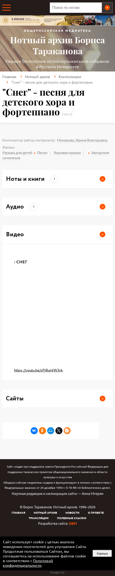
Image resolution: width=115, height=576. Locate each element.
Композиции (70, 76)
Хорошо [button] (102, 553)
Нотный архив (37, 76)
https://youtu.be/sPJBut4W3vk (38, 370)
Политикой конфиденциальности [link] (28, 563)
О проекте (96, 512)
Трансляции (39, 518)
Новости (72, 512)
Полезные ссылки (71, 518)
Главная (9, 76)
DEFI (73, 523)
